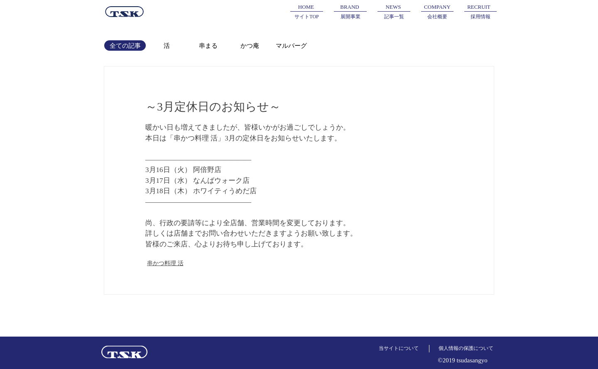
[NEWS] (393, 6)
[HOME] (306, 6)
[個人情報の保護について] (466, 348)
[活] (166, 45)
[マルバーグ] (291, 45)
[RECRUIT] (479, 6)
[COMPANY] (437, 6)
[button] (350, 6)
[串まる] (208, 45)
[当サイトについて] (398, 348)
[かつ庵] (249, 45)
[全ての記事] (125, 45)
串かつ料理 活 (165, 263)
